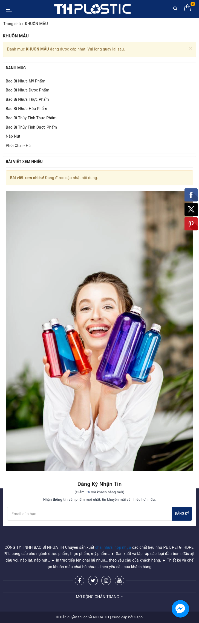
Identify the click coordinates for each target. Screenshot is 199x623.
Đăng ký (182, 513)
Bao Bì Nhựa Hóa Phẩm (26, 108)
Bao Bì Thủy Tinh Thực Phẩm (31, 118)
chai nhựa (104, 547)
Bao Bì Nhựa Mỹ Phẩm (25, 81)
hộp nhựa (122, 547)
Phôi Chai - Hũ (18, 145)
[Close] (190, 48)
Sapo (138, 617)
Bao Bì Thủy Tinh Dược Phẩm (31, 127)
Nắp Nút (13, 136)
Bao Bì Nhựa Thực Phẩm (27, 99)
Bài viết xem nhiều (24, 161)
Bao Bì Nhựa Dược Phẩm (27, 90)
